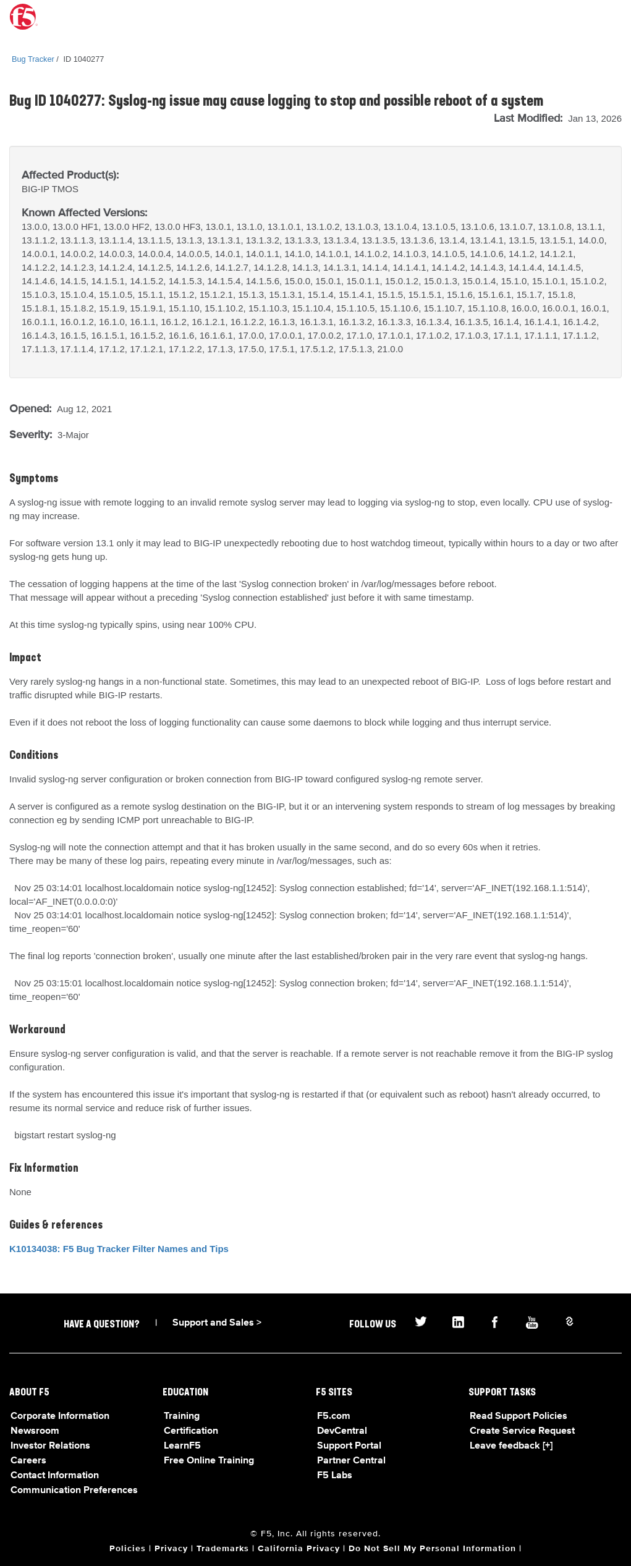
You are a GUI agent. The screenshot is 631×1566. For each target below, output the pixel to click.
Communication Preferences (74, 1491)
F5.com (333, 1416)
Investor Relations (50, 1446)
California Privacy (299, 1548)
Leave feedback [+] (511, 1446)
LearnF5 (182, 1446)
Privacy (171, 1548)
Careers (28, 1461)
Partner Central (351, 1461)
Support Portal (349, 1446)
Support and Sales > (216, 1323)
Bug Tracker (33, 59)
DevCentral (342, 1431)
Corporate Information (60, 1416)
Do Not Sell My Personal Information (432, 1548)
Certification (191, 1431)
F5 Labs (334, 1476)
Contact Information (55, 1476)
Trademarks (223, 1548)
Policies (127, 1548)
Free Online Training (209, 1461)
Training (182, 1416)
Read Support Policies (518, 1416)
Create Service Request (522, 1431)
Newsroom (35, 1431)
